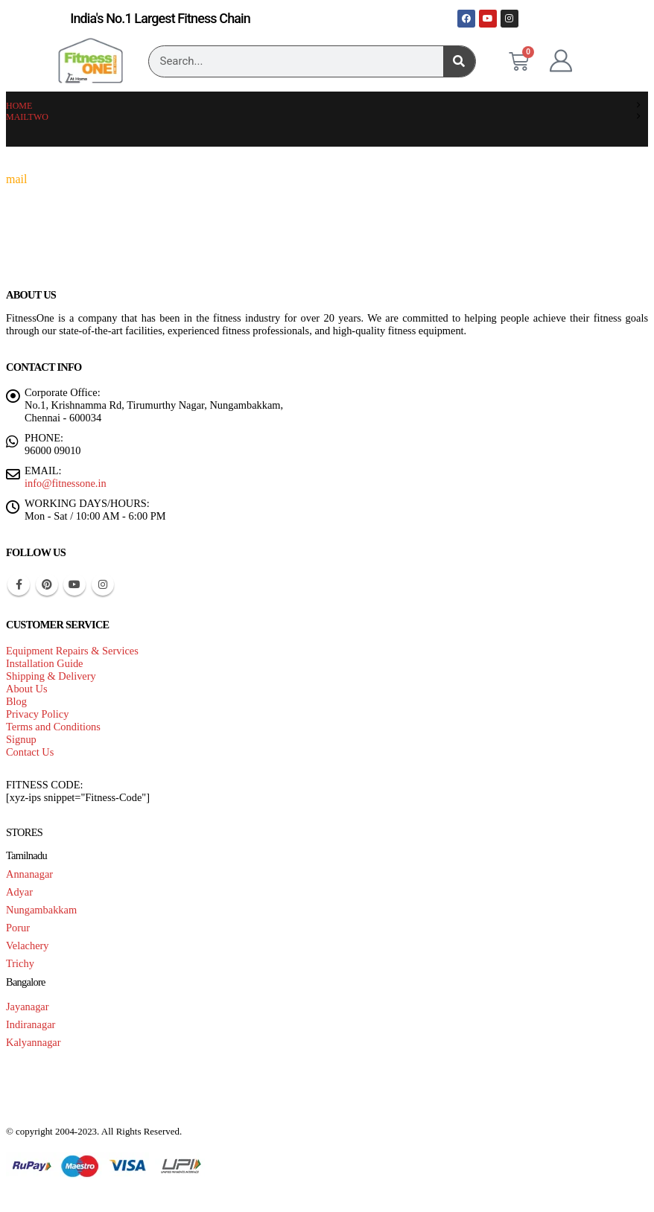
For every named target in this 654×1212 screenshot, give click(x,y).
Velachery (27, 945)
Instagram (103, 584)
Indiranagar (30, 1024)
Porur (18, 928)
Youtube (74, 584)
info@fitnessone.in (66, 483)
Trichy (20, 963)
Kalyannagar (33, 1042)
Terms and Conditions (53, 727)
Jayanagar (27, 1006)
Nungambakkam (41, 910)
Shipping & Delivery (51, 676)
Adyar (19, 892)
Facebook (18, 584)
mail (16, 179)
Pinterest (47, 584)
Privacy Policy (37, 714)
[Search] (459, 61)
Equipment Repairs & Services (72, 651)
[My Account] (560, 61)
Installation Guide (44, 663)
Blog (16, 701)
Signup (21, 739)
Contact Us (30, 752)
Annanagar (29, 874)
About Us (27, 689)
